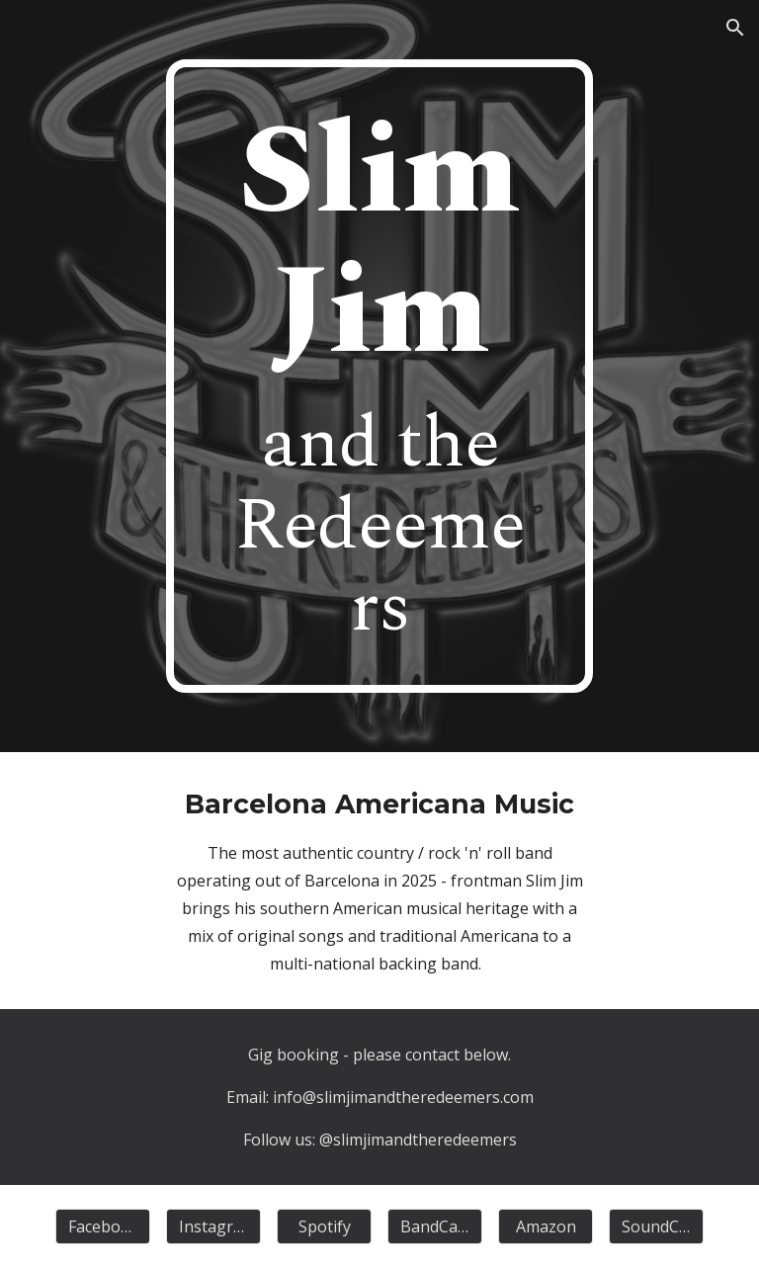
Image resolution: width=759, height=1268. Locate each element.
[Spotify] (324, 1226)
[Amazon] (545, 1226)
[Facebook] (102, 1226)
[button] (735, 27)
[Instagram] (213, 1226)
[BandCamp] (434, 1226)
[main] (379, 376)
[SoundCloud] (656, 1226)
